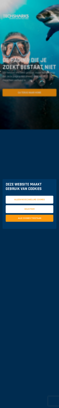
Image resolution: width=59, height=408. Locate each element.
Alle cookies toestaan (29, 218)
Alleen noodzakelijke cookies (29, 199)
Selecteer (29, 209)
